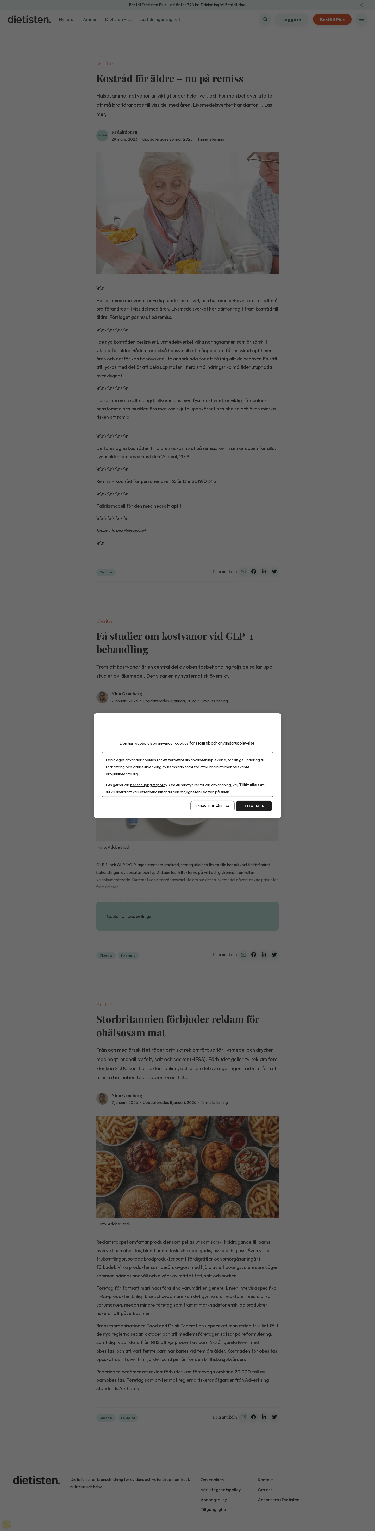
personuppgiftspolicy (148, 784)
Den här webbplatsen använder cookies (154, 742)
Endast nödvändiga (212, 806)
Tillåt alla (254, 806)
